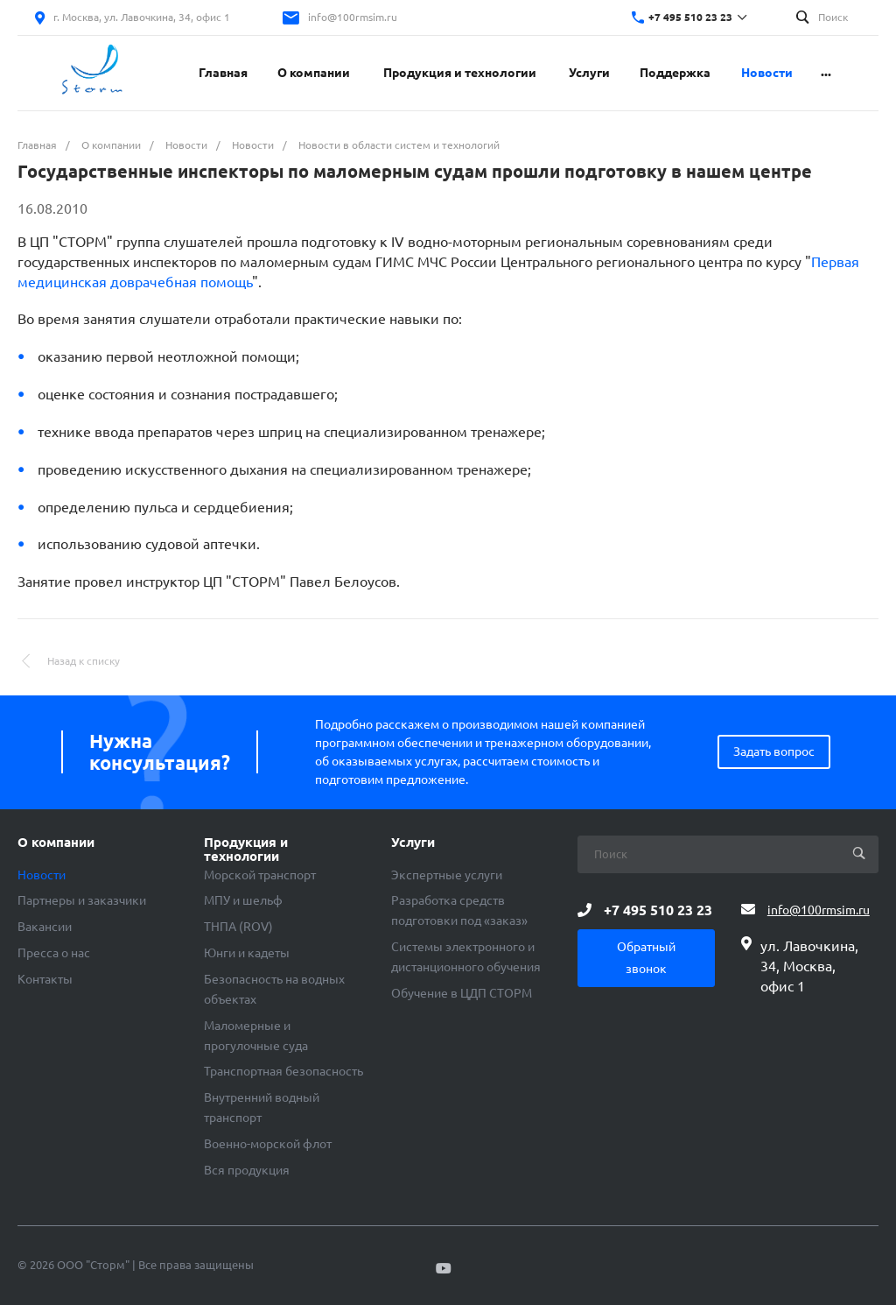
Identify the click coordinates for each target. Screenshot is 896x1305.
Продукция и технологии (246, 850)
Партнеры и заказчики (82, 900)
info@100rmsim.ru (352, 17)
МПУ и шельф (243, 900)
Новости (42, 875)
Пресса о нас (54, 953)
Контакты (45, 979)
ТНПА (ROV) (238, 927)
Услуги (413, 843)
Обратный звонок (646, 958)
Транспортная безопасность (283, 1071)
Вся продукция (247, 1170)
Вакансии (45, 927)
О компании (56, 843)
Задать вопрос (774, 751)
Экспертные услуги (446, 875)
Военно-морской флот (268, 1144)
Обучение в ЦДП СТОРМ (461, 993)
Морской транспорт (260, 875)
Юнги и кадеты (247, 953)
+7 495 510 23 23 (690, 17)
